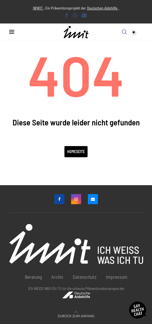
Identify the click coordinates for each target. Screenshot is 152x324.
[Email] (84, 15)
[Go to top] (76, 315)
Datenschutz (84, 277)
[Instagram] (75, 15)
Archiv (57, 277)
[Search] (124, 32)
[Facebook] (66, 15)
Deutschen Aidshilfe (102, 8)
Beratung (33, 277)
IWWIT (38, 8)
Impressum (116, 277)
